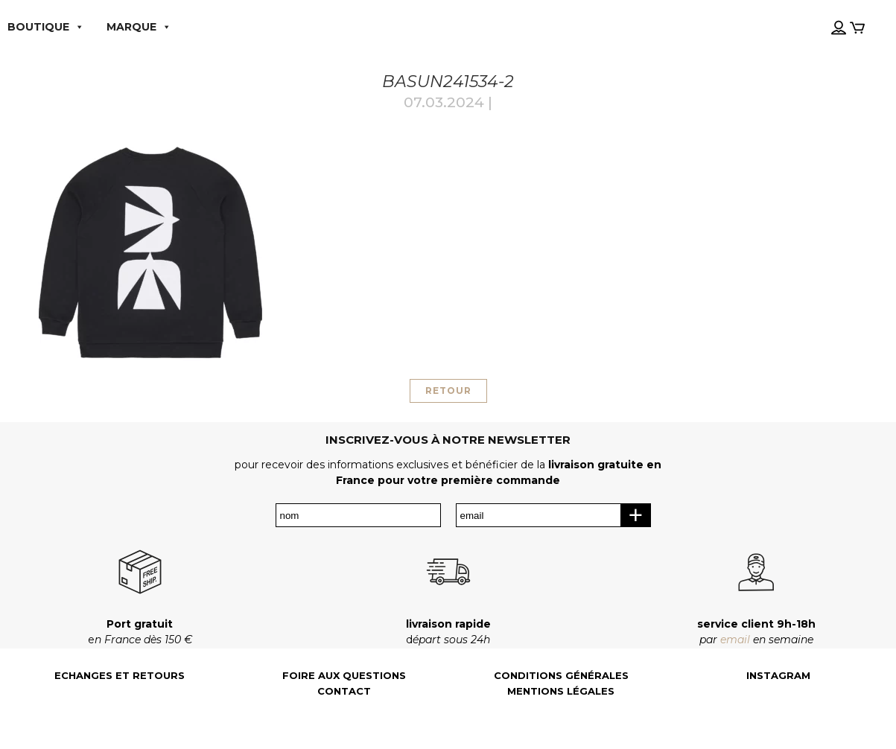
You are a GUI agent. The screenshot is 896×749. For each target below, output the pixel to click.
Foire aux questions (344, 676)
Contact (344, 691)
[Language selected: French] (821, 14)
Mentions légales (560, 691)
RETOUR (448, 390)
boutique (45, 27)
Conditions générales (561, 676)
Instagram (778, 676)
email (735, 639)
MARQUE (139, 27)
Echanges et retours (119, 676)
